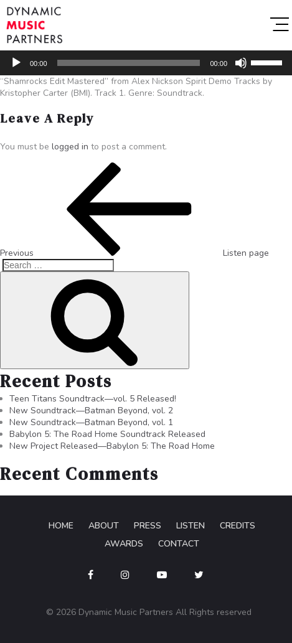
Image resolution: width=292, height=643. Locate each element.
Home (61, 526)
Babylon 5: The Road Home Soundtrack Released (107, 434)
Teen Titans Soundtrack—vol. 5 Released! (92, 399)
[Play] (16, 63)
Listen (190, 526)
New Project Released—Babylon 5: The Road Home (112, 446)
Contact (178, 544)
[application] (146, 62)
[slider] (128, 63)
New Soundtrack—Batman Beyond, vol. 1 (91, 422)
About (103, 526)
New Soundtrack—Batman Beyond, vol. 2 (91, 410)
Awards (124, 544)
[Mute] (241, 63)
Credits (237, 526)
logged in (70, 147)
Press (147, 526)
